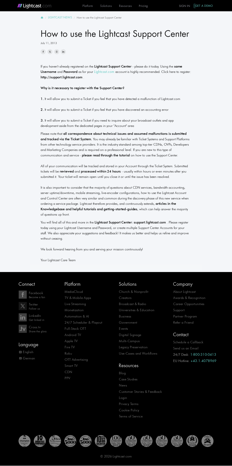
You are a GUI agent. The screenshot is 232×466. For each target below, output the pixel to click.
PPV (67, 378)
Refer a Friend (183, 323)
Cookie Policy (129, 410)
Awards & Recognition (189, 298)
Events (123, 329)
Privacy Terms (129, 404)
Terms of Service (131, 417)
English (28, 352)
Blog (122, 373)
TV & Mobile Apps (78, 298)
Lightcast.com (104, 72)
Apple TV (71, 341)
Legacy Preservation (133, 348)
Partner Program (185, 317)
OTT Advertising (76, 360)
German (29, 359)
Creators (125, 298)
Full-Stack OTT (75, 329)
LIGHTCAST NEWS (60, 17)
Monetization (74, 310)
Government (128, 323)
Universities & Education (136, 310)
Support (178, 310)
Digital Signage (130, 335)
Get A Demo (204, 5)
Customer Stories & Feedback (140, 392)
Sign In (183, 6)
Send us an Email (185, 349)
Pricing (142, 6)
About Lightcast (184, 292)
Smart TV (71, 366)
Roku (68, 354)
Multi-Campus (129, 341)
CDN (68, 372)
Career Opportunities (188, 304)
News (123, 386)
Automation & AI (77, 317)
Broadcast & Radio (132, 304)
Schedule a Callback (188, 342)
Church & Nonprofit (133, 292)
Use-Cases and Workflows (138, 354)
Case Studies (128, 379)
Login (123, 398)
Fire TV (70, 348)
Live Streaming (75, 304)
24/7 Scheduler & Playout (83, 323)
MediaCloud (74, 292)
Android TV (73, 335)
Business (125, 317)
